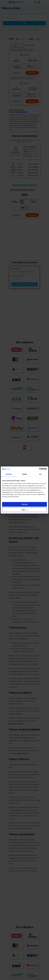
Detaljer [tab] (24, 474)
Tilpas (25, 510)
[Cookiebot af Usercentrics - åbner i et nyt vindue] (39, 469)
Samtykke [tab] (8, 474)
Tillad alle (24, 504)
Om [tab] (40, 474)
